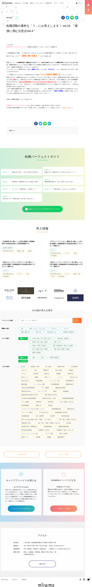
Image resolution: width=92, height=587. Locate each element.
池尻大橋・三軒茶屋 (63, 338)
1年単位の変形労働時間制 (28, 387)
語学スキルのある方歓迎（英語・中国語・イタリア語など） (37, 419)
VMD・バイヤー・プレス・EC (37, 328)
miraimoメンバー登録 (64, 508)
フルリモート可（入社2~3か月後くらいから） (33, 409)
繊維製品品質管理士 (60, 387)
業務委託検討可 (70, 384)
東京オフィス (24, 377)
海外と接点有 (58, 370)
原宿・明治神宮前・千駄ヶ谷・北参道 (63, 345)
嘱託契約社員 (70, 409)
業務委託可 (46, 370)
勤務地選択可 (61, 437)
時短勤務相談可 (25, 405)
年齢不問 (52, 416)
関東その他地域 (36, 352)
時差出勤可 (51, 402)
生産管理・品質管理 (7, 247)
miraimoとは (17, 3)
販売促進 (68, 423)
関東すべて (23, 338)
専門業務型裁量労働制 (68, 398)
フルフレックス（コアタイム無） (30, 433)
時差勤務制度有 (55, 384)
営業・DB (38, 332)
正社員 (75, 253)
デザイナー (53, 250)
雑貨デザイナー (25, 437)
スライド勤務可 (25, 402)
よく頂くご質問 (63, 454)
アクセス (61, 3)
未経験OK (71, 370)
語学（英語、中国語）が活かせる (68, 419)
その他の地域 (23, 361)
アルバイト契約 (49, 433)
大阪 (33, 357)
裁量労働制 (24, 384)
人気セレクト (24, 370)
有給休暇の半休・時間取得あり (29, 426)
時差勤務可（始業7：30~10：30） (66, 430)
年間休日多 (70, 373)
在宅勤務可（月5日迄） (44, 430)
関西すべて (23, 357)
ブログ (55, 3)
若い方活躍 (48, 366)
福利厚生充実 (61, 366)
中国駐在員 (39, 402)
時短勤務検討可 (70, 380)
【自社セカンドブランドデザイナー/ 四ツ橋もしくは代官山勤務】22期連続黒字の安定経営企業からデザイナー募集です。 (18, 264)
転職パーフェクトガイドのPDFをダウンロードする (42, 209)
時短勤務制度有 (48, 426)
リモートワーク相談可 (27, 412)
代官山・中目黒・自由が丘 (39, 345)
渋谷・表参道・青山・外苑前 (40, 349)
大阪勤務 (49, 437)
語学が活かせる (25, 380)
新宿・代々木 (57, 342)
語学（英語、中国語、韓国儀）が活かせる (49, 423)
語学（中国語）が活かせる (67, 402)
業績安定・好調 (20, 251)
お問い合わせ (4, 579)
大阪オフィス (47, 377)
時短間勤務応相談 (56, 409)
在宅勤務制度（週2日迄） (61, 412)
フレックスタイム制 (54, 380)
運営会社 (24, 579)
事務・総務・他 (25, 332)
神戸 (42, 357)
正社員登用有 (54, 255)
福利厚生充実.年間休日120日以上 (30, 394)
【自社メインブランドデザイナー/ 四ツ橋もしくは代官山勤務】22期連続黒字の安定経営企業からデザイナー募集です (66, 264)
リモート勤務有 (45, 387)
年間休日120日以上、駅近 (49, 398)
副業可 (55, 391)
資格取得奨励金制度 (63, 426)
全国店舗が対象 (65, 416)
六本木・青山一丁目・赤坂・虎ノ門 (41, 338)
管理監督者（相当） (26, 423)
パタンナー (66, 328)
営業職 (36, 377)
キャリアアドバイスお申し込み (21, 508)
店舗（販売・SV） (52, 332)
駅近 (35, 370)
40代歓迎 (50, 405)
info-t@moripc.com (58, 545)
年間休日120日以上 (26, 391)
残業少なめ (39, 405)
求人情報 (25, 3)
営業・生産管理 (63, 433)
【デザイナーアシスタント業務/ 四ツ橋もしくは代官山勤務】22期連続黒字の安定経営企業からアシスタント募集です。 (66, 244)
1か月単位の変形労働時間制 (28, 398)
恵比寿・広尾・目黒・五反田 (40, 342)
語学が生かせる (74, 377)
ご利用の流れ (21, 454)
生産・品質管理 (40, 416)
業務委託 (58, 373)
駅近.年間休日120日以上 (8, 251)
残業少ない (47, 373)
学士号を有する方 (44, 412)
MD (22, 328)
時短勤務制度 (39, 380)
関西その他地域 (54, 357)
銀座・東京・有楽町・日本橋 (61, 349)
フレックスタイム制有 (39, 384)
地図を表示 (42, 564)
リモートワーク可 (42, 391)
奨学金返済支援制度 (26, 430)
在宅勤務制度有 (25, 416)
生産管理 (30, 251)
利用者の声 (49, 3)
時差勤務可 (66, 391)
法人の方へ (15, 579)
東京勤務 (38, 437)
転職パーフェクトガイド (37, 3)
